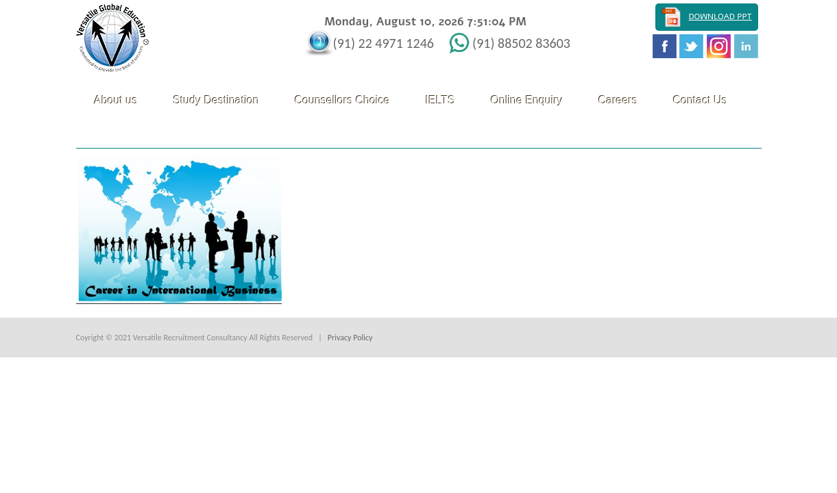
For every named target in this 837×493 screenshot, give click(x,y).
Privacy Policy (350, 337)
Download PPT (719, 16)
